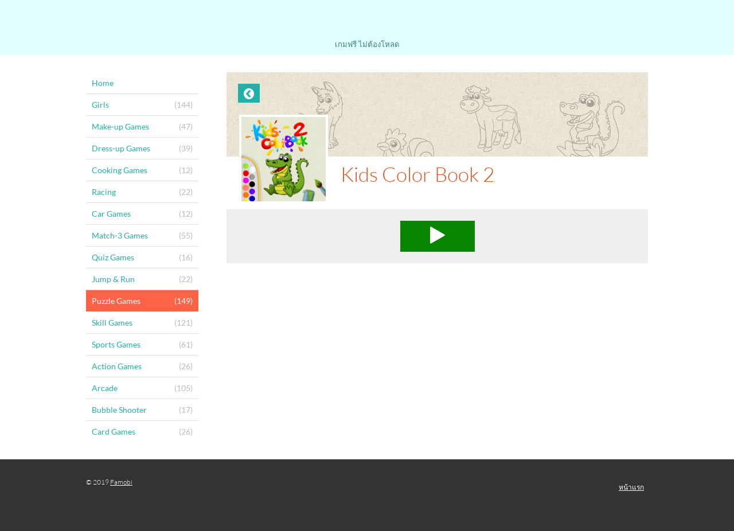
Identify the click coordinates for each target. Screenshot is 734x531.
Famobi (121, 482)
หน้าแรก (631, 487)
